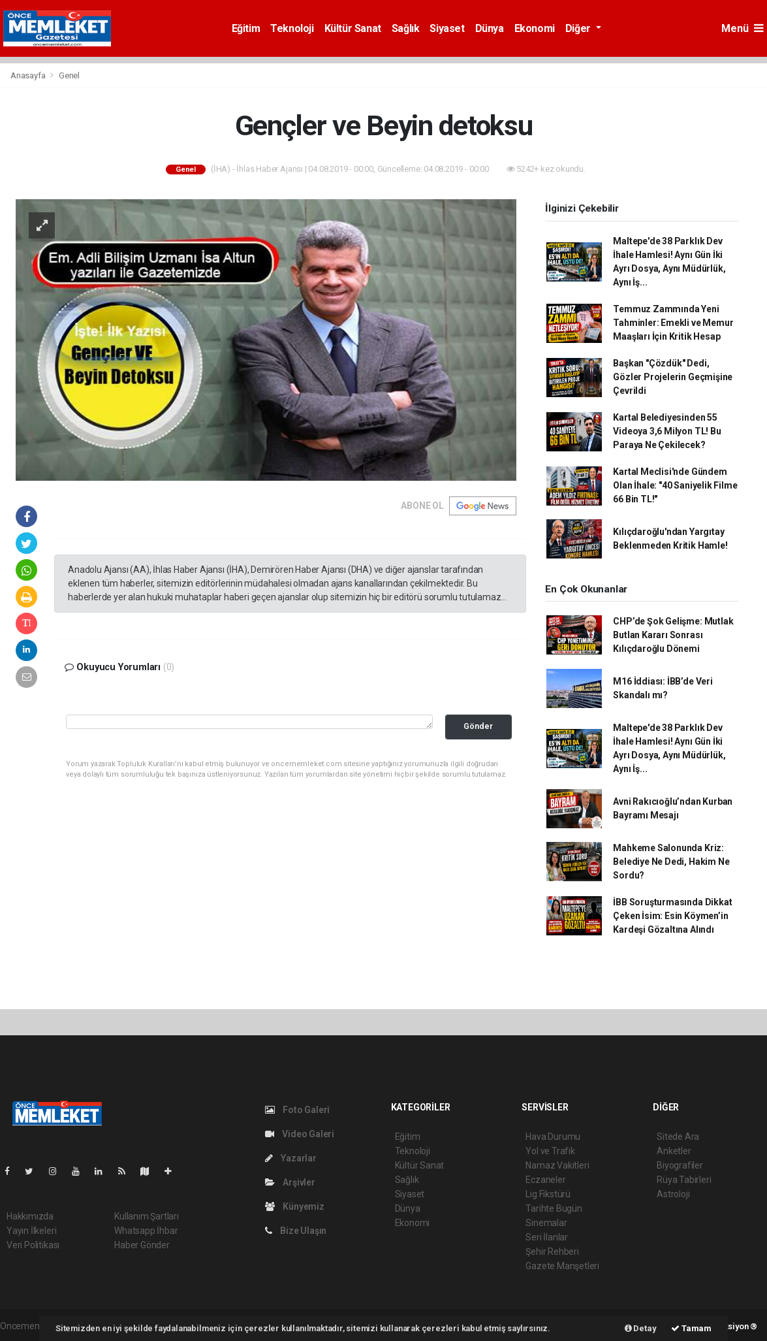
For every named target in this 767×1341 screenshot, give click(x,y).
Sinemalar (546, 1223)
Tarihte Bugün (553, 1208)
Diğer (579, 28)
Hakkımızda (30, 1216)
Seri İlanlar (546, 1237)
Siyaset (447, 28)
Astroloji (673, 1194)
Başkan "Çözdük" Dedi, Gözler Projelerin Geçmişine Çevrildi (672, 377)
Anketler (674, 1151)
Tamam (691, 1328)
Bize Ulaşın (296, 1230)
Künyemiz (294, 1206)
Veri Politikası (33, 1245)
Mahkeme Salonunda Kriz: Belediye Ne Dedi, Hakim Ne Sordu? (671, 862)
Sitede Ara (678, 1136)
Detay (641, 1328)
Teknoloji (291, 28)
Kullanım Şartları (146, 1216)
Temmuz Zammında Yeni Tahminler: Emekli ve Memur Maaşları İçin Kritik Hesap (673, 323)
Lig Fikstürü (548, 1194)
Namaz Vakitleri (557, 1165)
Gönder (478, 726)
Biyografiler (680, 1165)
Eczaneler (545, 1179)
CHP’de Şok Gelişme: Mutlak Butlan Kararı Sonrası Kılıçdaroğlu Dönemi (673, 635)
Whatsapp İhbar (146, 1230)
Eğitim (246, 28)
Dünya (489, 28)
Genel (69, 75)
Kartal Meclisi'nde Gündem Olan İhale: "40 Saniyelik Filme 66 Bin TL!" (675, 485)
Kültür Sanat (352, 28)
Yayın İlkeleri (31, 1230)
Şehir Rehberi (552, 1251)
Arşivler (290, 1182)
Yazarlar (291, 1158)
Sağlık (406, 28)
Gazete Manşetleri (562, 1266)
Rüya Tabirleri (684, 1179)
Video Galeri (299, 1134)
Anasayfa (28, 75)
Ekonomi (534, 28)
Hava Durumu (552, 1136)
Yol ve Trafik (550, 1151)
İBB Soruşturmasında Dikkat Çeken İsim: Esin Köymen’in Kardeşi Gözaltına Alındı (672, 916)
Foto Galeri (297, 1110)
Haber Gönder (142, 1245)
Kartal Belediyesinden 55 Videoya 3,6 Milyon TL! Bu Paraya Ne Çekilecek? (667, 431)
